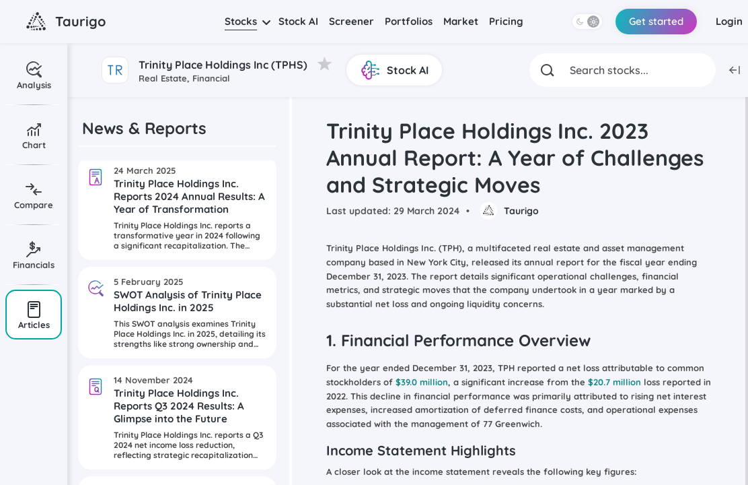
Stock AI (298, 21)
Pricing (506, 21)
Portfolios (409, 21)
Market (460, 21)
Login (729, 21)
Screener (351, 21)
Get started (656, 21)
